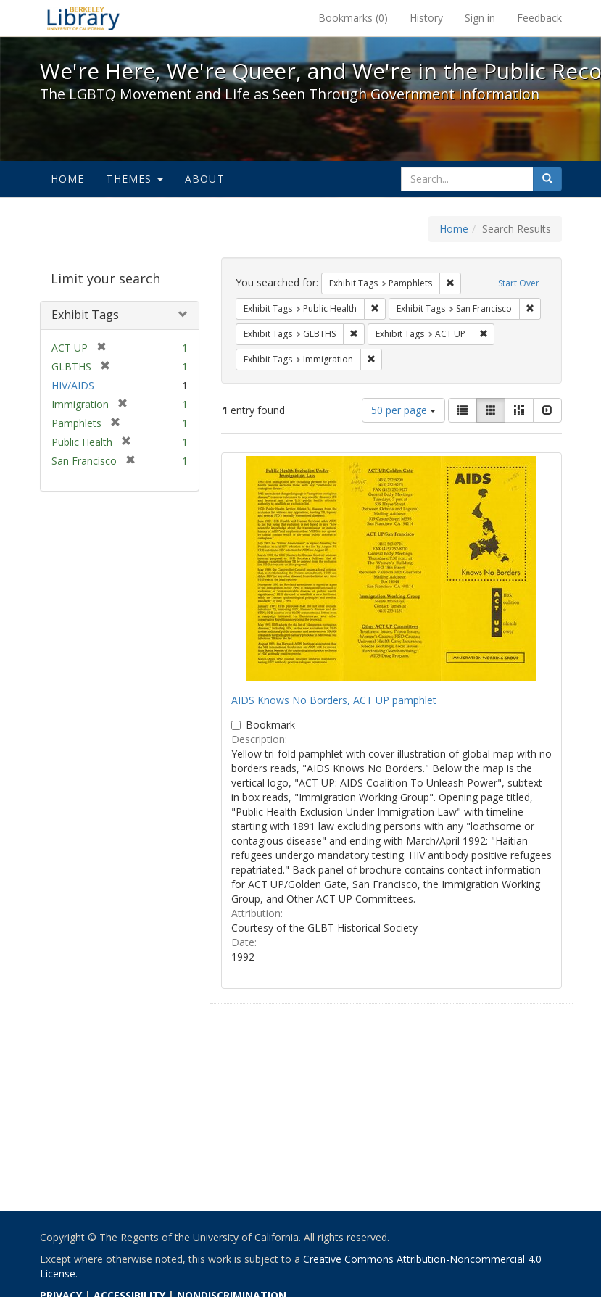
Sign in (480, 18)
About (205, 179)
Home (68, 179)
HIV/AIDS (72, 385)
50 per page (403, 410)
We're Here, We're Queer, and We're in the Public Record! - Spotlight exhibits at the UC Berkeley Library (83, 18)
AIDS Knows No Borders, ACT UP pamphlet (333, 700)
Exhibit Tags (85, 315)
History (426, 18)
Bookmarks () (353, 18)
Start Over (518, 283)
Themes (134, 179)
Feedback (539, 18)
